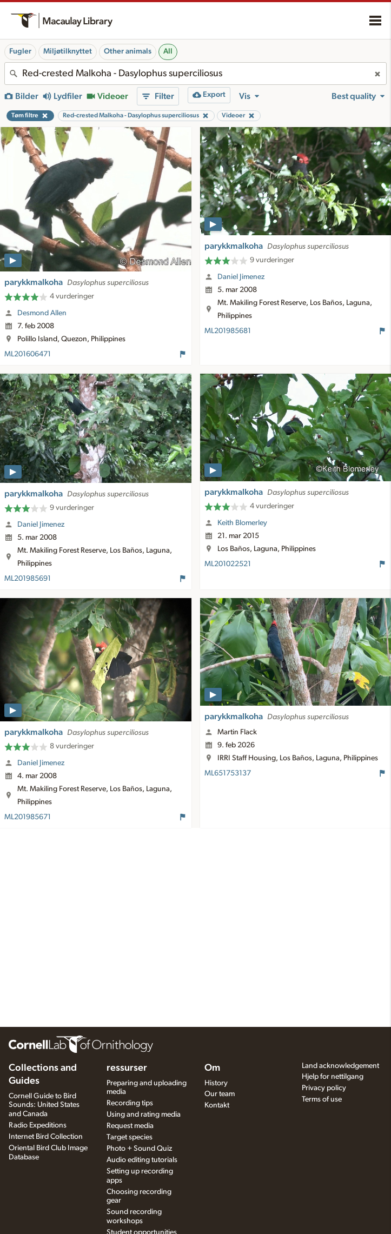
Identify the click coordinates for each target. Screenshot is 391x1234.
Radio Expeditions (38, 1125)
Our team (219, 1094)
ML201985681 (227, 331)
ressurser (127, 1068)
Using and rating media (144, 1114)
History (216, 1083)
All (168, 51)
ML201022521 (227, 564)
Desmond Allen (42, 313)
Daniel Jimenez (240, 277)
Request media (130, 1126)
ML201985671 (27, 817)
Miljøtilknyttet (67, 51)
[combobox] (195, 73)
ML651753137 (227, 773)
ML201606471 (27, 354)
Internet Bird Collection (46, 1136)
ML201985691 (27, 578)
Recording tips (130, 1103)
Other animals (127, 51)
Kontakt (216, 1105)
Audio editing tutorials (142, 1160)
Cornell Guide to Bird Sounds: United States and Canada (44, 1105)
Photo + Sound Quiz (139, 1148)
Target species (130, 1137)
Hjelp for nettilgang (332, 1076)
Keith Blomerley (242, 523)
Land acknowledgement (340, 1066)
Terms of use (322, 1099)
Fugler (20, 51)
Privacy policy (324, 1088)
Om (212, 1068)
